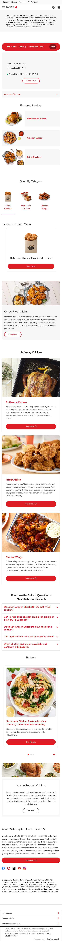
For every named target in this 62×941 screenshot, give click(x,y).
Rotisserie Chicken (37, 118)
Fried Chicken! (35, 157)
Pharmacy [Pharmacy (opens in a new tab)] (22, 2)
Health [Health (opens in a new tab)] (14, 2)
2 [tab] (31, 754)
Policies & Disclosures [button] (31, 923)
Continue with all (53, 939)
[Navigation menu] (3, 7)
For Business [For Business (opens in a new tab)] (33, 2)
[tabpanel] (31, 249)
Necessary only (39, 939)
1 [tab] (28, 754)
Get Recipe (41, 742)
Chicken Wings (35, 137)
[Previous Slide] (3, 754)
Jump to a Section (31, 94)
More (53, 46)
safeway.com (41, 860)
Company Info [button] (31, 918)
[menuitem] (11, 46)
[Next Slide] (59, 754)
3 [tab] (33, 754)
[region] (31, 933)
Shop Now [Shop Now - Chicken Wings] (38, 578)
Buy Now (33, 810)
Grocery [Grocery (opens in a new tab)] (6, 2)
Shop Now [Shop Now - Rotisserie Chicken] (38, 426)
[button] (53, 7)
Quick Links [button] (31, 913)
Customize (33, 933)
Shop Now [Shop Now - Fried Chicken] (38, 503)
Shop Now (31, 80)
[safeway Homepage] (11, 7)
